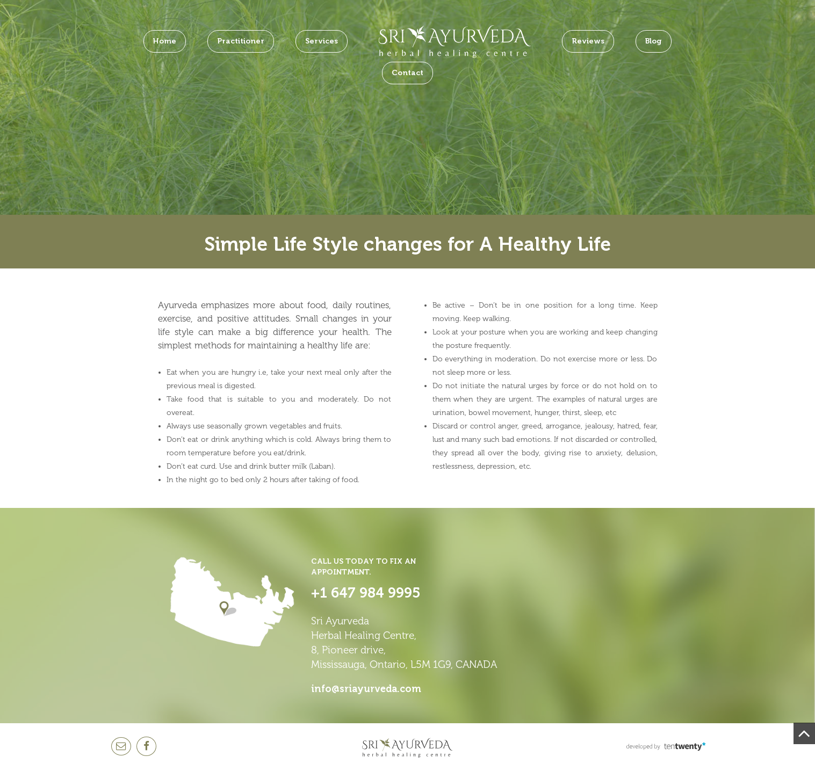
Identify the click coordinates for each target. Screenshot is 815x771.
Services (321, 41)
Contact (407, 72)
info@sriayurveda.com (366, 689)
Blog (653, 41)
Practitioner (240, 41)
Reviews (588, 41)
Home (164, 41)
